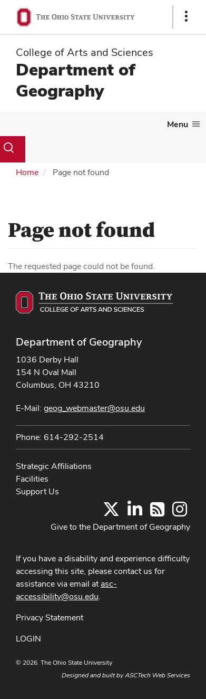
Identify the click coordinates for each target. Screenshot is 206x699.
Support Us (37, 491)
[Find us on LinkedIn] (134, 512)
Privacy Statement (49, 617)
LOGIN (28, 638)
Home (27, 172)
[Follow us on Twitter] (111, 512)
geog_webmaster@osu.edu (94, 408)
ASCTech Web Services (157, 675)
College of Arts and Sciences (84, 52)
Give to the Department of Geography (120, 526)
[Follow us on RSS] (157, 512)
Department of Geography (75, 80)
